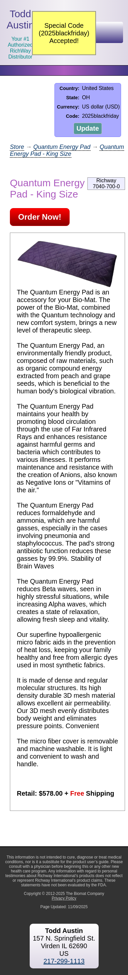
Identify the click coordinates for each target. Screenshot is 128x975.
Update (88, 128)
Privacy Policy (64, 898)
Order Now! (39, 216)
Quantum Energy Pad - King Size (67, 150)
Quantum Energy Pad (61, 147)
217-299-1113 (64, 961)
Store (17, 147)
